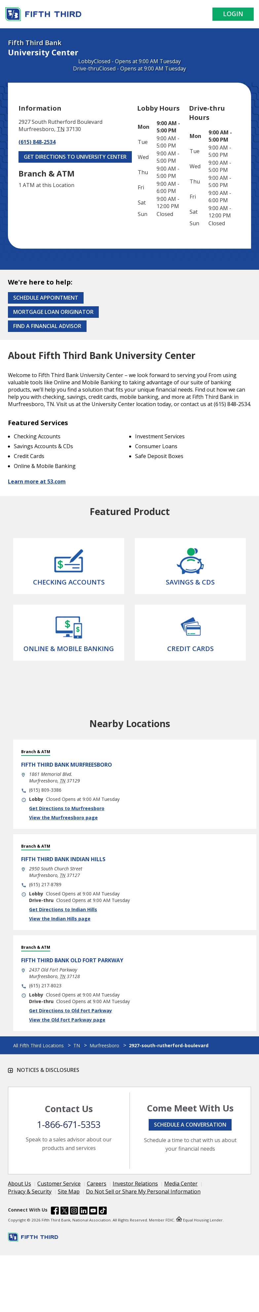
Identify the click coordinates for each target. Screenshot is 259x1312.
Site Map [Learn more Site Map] (69, 1191)
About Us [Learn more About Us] (19, 1183)
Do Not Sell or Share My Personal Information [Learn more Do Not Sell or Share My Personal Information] (143, 1191)
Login (233, 14)
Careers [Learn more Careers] (96, 1183)
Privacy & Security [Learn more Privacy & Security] (30, 1191)
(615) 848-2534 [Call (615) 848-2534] (37, 142)
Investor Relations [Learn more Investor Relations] (135, 1183)
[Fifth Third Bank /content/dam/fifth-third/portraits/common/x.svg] (64, 1211)
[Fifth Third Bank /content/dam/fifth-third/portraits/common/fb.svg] (55, 1211)
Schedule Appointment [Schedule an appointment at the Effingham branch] (45, 297)
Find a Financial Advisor (47, 326)
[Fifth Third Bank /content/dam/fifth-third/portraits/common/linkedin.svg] (84, 1211)
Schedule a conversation (190, 1124)
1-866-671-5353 (68, 1124)
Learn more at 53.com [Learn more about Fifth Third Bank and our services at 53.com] (37, 481)
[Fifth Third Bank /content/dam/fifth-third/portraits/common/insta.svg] (74, 1211)
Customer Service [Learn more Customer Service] (59, 1183)
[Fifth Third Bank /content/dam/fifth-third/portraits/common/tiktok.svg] (103, 1211)
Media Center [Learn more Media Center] (181, 1183)
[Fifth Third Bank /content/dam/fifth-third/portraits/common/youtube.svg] (93, 1211)
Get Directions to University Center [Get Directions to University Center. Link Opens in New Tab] (75, 156)
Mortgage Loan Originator (53, 311)
